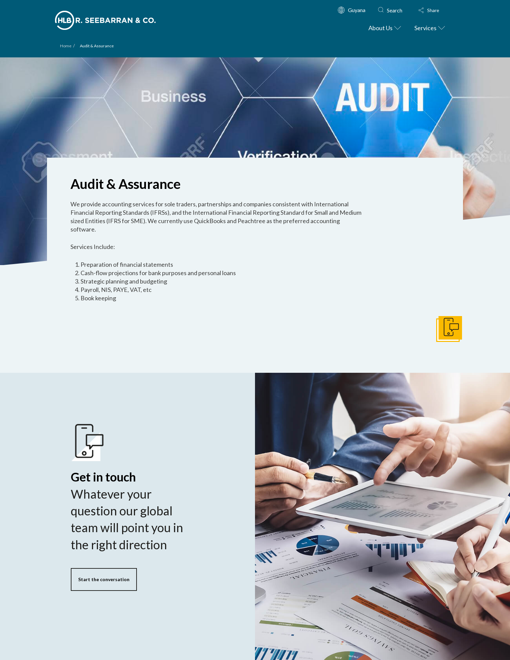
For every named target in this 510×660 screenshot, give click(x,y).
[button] (435, 10)
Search (394, 10)
